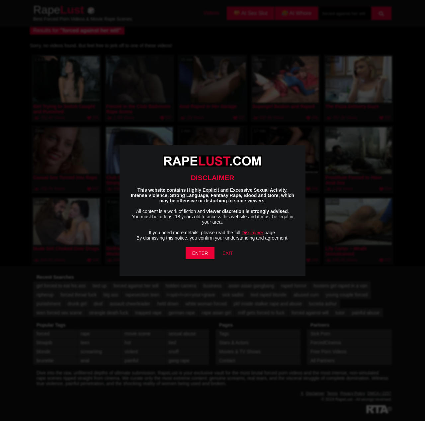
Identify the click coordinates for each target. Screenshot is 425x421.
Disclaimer (252, 232)
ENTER (200, 253)
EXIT (227, 253)
